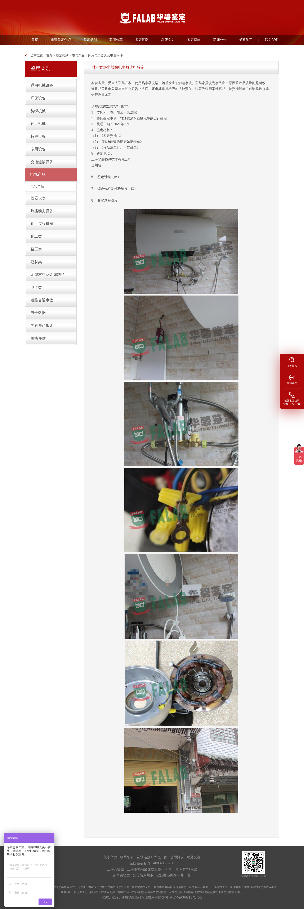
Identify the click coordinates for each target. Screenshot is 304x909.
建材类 (36, 268)
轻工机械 (38, 125)
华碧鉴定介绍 (61, 40)
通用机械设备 (42, 86)
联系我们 (271, 40)
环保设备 (38, 99)
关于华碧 (110, 857)
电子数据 (38, 321)
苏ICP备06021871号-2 (185, 897)
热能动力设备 (42, 216)
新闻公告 (220, 40)
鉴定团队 (142, 40)
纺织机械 (38, 112)
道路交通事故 (42, 308)
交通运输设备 (42, 165)
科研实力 (168, 40)
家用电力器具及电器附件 (105, 55)
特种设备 (38, 139)
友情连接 (143, 857)
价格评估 (38, 348)
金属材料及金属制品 (48, 282)
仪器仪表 (38, 202)
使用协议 (177, 857)
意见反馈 (193, 857)
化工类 (36, 242)
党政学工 (245, 40)
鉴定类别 (90, 40)
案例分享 (116, 40)
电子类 (36, 295)
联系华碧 (127, 857)
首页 (34, 40)
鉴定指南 (194, 40)
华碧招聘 (160, 857)
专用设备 (38, 152)
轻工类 (36, 255)
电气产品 (78, 55)
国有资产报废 (42, 334)
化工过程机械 (42, 229)
